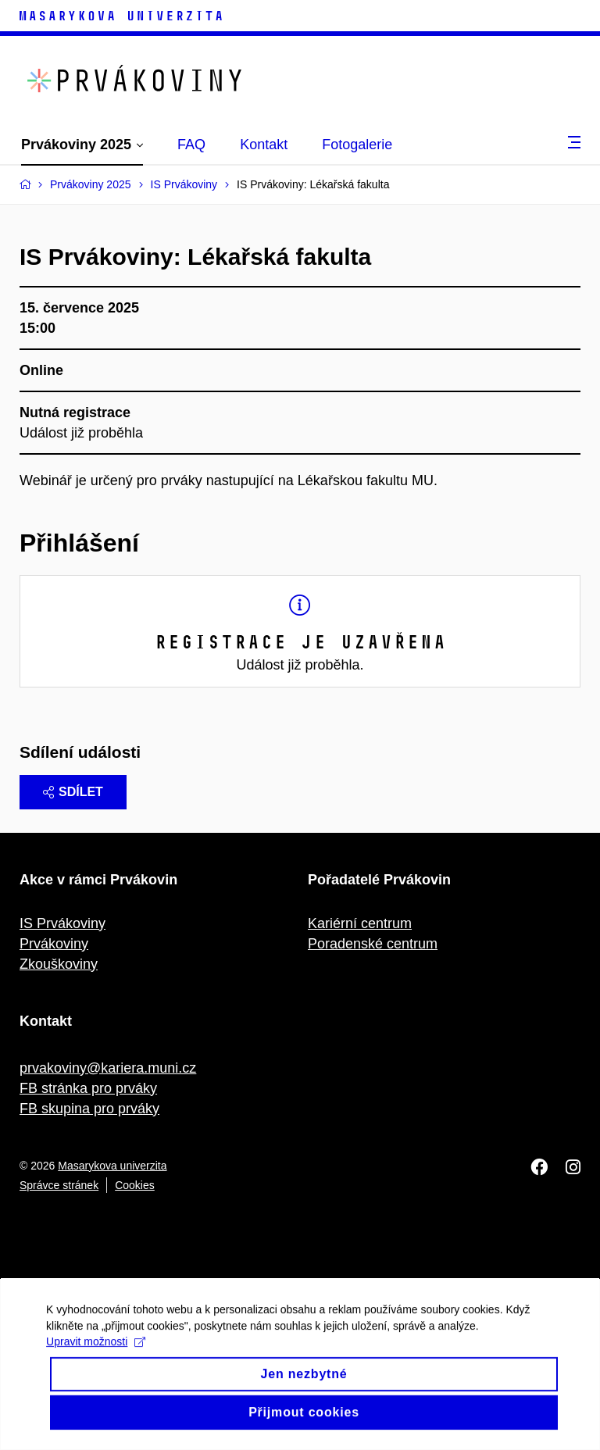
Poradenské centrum (373, 944)
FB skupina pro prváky (89, 1108)
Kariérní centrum (360, 923)
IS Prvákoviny (62, 923)
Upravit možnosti (96, 1358)
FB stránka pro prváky (88, 1088)
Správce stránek (59, 1185)
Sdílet (73, 791)
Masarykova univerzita (112, 1165)
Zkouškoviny (59, 964)
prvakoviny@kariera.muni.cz (108, 1068)
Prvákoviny (54, 944)
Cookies (135, 1185)
